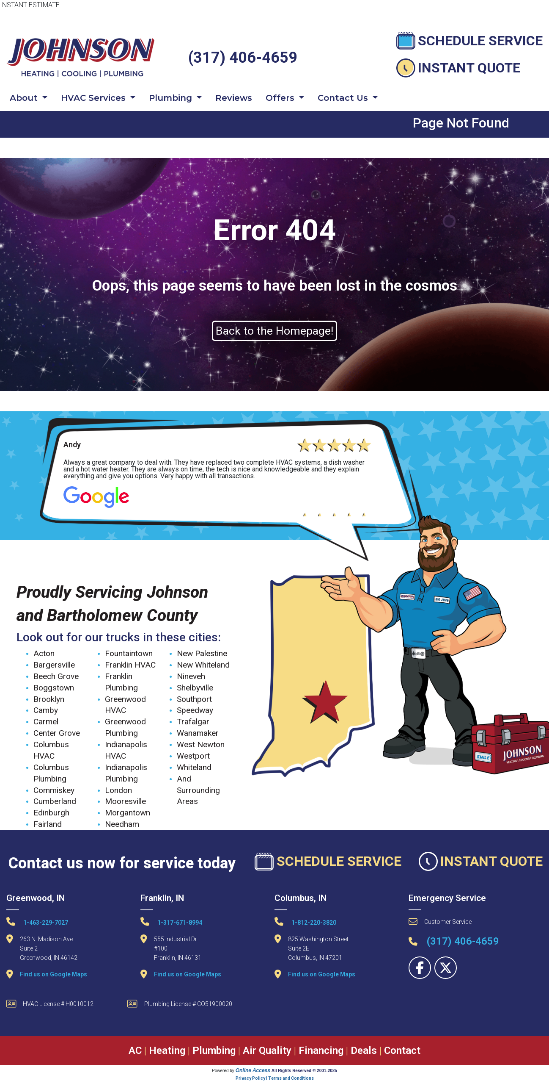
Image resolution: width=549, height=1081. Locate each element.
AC (135, 1050)
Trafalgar (193, 721)
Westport (193, 756)
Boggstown (53, 688)
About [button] (25, 98)
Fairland (47, 824)
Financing (321, 1050)
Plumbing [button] (172, 98)
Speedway (195, 710)
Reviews (233, 98)
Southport (194, 699)
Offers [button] (281, 98)
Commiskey (53, 790)
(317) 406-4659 (242, 58)
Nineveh (191, 676)
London (118, 790)
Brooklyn (48, 699)
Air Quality (267, 1050)
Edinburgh (51, 813)
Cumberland (54, 801)
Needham (122, 824)
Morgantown (127, 813)
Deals (364, 1050)
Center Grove (56, 733)
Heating (167, 1050)
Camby (45, 710)
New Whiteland (203, 665)
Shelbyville (195, 688)
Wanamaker (198, 733)
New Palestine (202, 653)
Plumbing (214, 1050)
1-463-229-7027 (37, 921)
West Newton (201, 744)
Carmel (45, 721)
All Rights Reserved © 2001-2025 (304, 1070)
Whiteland (194, 767)
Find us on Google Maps (53, 974)
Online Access (253, 1070)
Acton (44, 653)
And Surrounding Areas (198, 790)
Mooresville (125, 801)
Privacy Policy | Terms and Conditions (275, 1078)
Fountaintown (129, 653)
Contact (402, 1050)
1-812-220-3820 (305, 921)
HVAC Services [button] (94, 98)
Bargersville (54, 665)
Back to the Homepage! (274, 331)
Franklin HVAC (130, 665)
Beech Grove (56, 676)
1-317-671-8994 (171, 921)
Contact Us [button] (344, 98)
